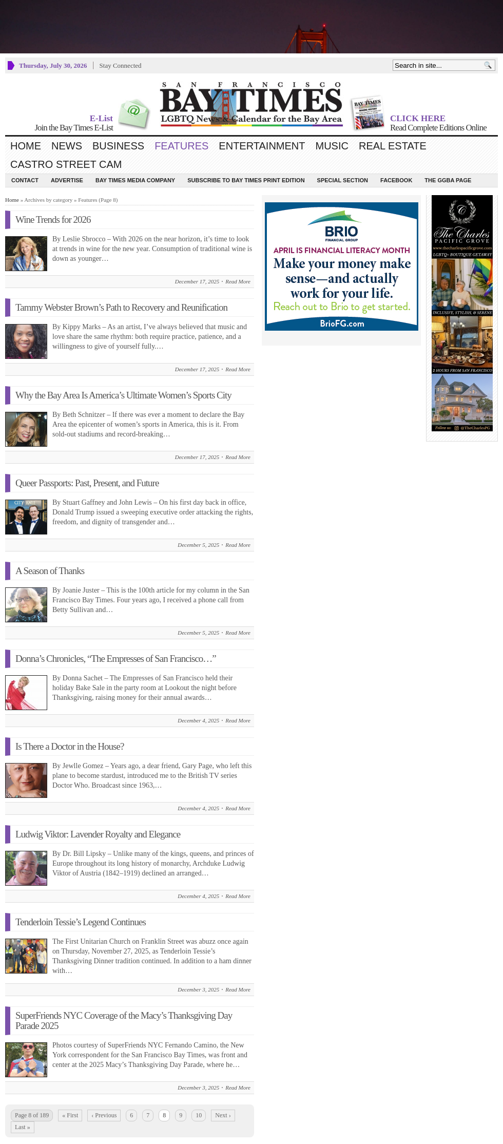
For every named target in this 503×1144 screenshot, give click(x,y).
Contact (24, 180)
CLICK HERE (418, 118)
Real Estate (393, 145)
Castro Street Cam (66, 164)
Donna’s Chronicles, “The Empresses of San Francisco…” (115, 658)
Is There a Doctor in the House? (69, 746)
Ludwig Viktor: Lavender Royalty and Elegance (97, 834)
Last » (22, 1127)
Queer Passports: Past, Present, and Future (87, 483)
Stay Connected (121, 65)
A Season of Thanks (49, 570)
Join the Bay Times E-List (73, 127)
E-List (101, 118)
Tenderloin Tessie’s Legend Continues (80, 922)
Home (25, 145)
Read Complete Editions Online (438, 127)
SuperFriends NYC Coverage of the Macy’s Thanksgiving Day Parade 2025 (123, 1020)
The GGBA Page (447, 180)
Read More (237, 281)
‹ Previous (104, 1115)
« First (70, 1115)
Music (332, 145)
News (66, 145)
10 (199, 1115)
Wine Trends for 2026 (53, 219)
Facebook (396, 180)
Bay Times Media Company (135, 180)
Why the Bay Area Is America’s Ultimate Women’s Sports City (123, 395)
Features (181, 145)
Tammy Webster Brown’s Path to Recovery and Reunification (121, 307)
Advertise (67, 180)
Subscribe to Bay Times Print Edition (245, 180)
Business (118, 145)
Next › (222, 1115)
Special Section (342, 180)
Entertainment (262, 145)
